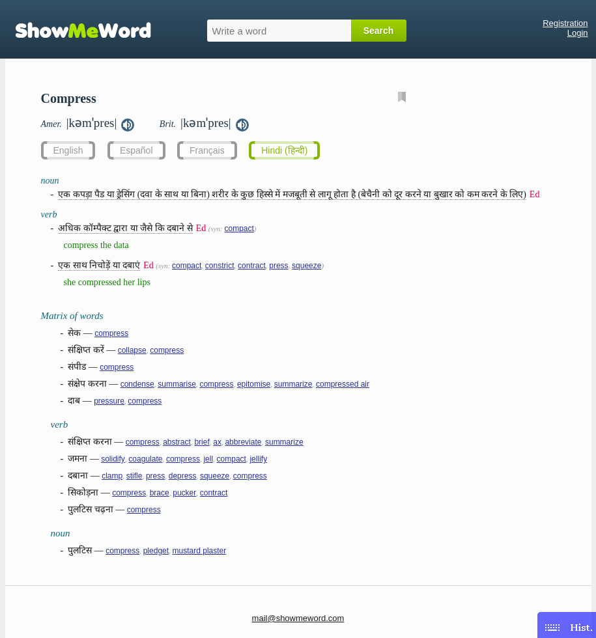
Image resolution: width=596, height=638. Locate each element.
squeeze (306, 265)
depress (183, 475)
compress (111, 333)
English (68, 150)
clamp (112, 475)
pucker (184, 492)
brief (201, 442)
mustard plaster (200, 550)
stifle (134, 475)
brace (159, 492)
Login (577, 33)
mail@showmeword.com (298, 618)
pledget (156, 550)
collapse (132, 350)
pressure (109, 401)
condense (137, 384)
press (278, 265)
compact (238, 228)
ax (217, 442)
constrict (219, 265)
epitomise (253, 384)
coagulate (145, 459)
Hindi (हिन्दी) (284, 150)
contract (252, 265)
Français (207, 150)
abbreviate (243, 442)
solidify (113, 459)
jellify (258, 459)
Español (136, 150)
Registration (565, 23)
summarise (177, 384)
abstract (177, 442)
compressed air (342, 384)
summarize (293, 384)
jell (208, 459)
